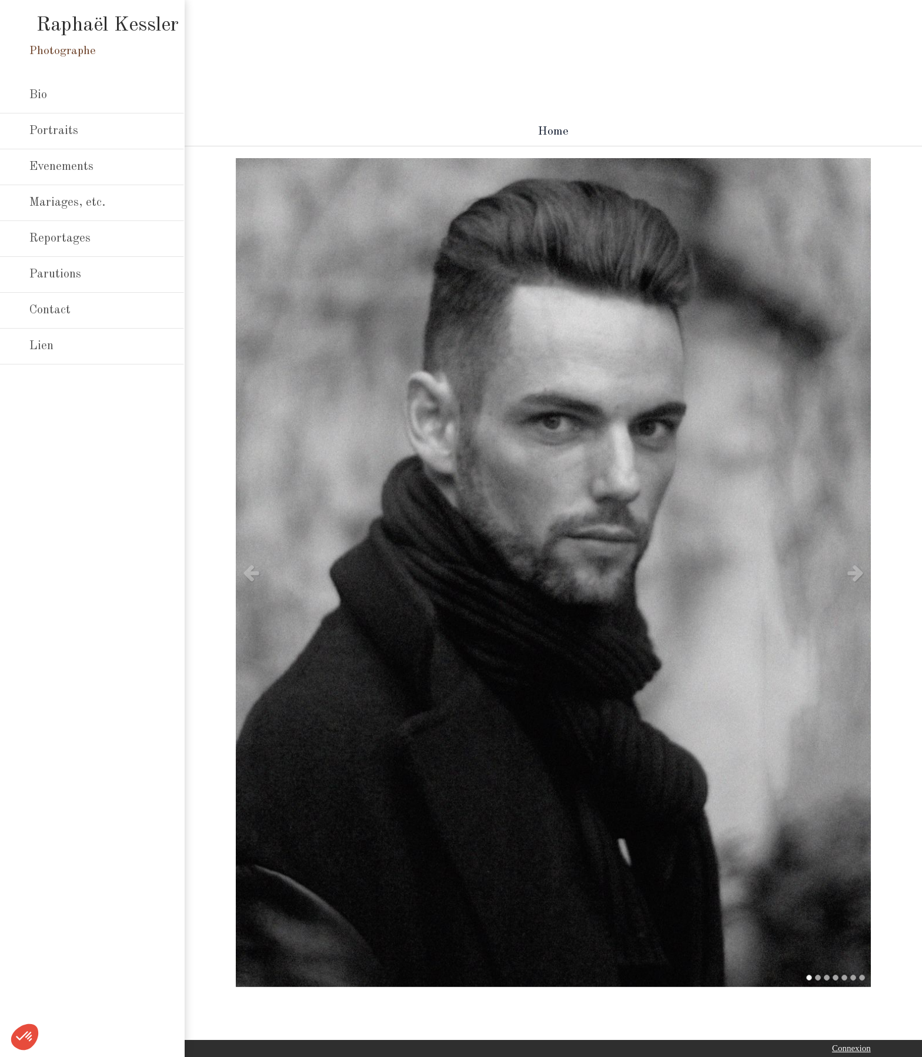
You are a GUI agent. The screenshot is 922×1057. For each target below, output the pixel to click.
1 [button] (809, 978)
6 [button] (853, 978)
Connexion (851, 1048)
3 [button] (827, 978)
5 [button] (844, 978)
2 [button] (818, 978)
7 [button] (862, 978)
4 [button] (836, 978)
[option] (553, 572)
